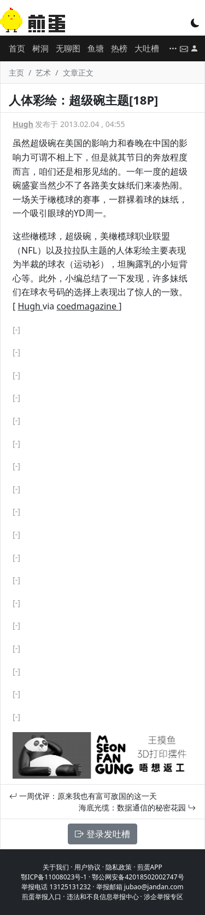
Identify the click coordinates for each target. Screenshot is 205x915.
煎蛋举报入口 (41, 896)
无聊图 (68, 48)
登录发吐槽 (102, 834)
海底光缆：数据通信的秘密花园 (137, 807)
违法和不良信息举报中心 (103, 896)
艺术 (43, 72)
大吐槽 (146, 48)
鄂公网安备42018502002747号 (138, 877)
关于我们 (56, 867)
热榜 (119, 48)
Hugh (23, 124)
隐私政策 (119, 867)
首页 (17, 48)
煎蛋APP (149, 867)
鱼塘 (95, 48)
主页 (16, 72)
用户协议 (87, 867)
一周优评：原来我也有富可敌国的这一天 (83, 796)
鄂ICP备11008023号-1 (54, 877)
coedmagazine (87, 306)
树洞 (40, 48)
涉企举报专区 (163, 896)
